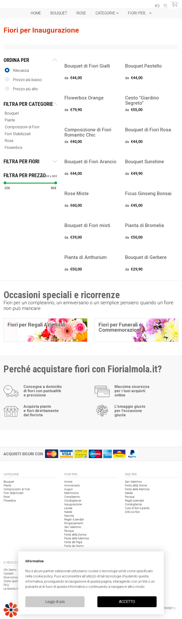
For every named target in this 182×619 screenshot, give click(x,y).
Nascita (69, 515)
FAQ (6, 585)
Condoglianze (72, 500)
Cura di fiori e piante (137, 508)
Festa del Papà (73, 542)
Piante (10, 120)
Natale (68, 512)
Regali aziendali (134, 500)
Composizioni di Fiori (22, 127)
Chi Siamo (10, 570)
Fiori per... (139, 13)
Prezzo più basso (23, 79)
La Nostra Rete (13, 588)
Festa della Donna (75, 534)
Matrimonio (71, 493)
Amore (68, 481)
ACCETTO (127, 601)
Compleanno (72, 497)
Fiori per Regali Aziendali (36, 325)
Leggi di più (55, 601)
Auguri (68, 489)
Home (36, 13)
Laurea (68, 508)
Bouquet (58, 13)
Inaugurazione (73, 504)
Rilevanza (17, 70)
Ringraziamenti (73, 523)
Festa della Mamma (76, 538)
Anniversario (72, 485)
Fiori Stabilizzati (18, 134)
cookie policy (43, 576)
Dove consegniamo (15, 577)
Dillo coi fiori (132, 512)
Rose (81, 13)
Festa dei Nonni (74, 546)
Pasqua (69, 531)
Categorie (107, 13)
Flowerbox (14, 147)
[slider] (5, 182)
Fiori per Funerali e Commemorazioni (120, 327)
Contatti (9, 573)
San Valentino (72, 527)
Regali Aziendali (74, 519)
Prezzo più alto (21, 88)
